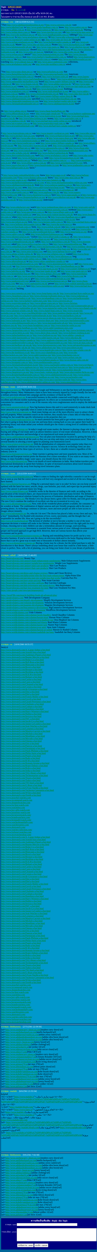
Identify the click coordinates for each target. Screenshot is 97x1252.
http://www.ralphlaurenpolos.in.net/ (58, 104)
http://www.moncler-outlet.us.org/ (66, 325)
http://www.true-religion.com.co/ (51, 254)
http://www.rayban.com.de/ (70, 357)
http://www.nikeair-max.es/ (22, 62)
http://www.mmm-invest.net (13, 528)
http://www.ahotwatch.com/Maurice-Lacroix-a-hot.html (25, 731)
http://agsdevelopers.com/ (12, 598)
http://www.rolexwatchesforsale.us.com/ (53, 278)
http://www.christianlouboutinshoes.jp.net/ (19, 365)
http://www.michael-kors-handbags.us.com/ (35, 377)
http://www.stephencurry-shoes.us (20, 1054)
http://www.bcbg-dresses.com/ (70, 276)
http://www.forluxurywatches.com (16, 832)
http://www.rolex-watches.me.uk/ (32, 145)
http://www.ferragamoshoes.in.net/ (64, 158)
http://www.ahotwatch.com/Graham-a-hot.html (21, 706)
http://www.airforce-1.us (16, 1086)
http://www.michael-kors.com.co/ (81, 222)
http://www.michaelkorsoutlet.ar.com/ (75, 59)
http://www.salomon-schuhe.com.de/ (17, 310)
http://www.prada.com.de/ (80, 367)
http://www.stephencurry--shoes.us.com (22, 1029)
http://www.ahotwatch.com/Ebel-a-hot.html (20, 694)
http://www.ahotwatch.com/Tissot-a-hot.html (21, 778)
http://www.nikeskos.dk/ (71, 338)
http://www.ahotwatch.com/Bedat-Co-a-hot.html (22, 660)
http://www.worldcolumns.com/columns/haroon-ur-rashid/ (26, 630)
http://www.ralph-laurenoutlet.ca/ (15, 338)
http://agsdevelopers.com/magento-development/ (22, 605)
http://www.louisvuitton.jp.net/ (48, 116)
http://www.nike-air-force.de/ (58, 39)
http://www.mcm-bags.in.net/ (16, 209)
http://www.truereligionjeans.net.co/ (32, 190)
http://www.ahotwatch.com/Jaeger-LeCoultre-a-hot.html (26, 724)
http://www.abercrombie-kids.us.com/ (31, 256)
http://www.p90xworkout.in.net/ (15, 113)
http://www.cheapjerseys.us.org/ (15, 372)
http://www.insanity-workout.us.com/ (52, 133)
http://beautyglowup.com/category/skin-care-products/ (25, 565)
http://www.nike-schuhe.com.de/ (15, 153)
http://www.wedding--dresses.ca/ (81, 246)
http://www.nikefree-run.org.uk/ (62, 197)
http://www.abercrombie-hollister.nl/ (61, 140)
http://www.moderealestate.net (14, 429)
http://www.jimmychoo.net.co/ (14, 165)
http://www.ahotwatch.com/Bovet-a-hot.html (21, 667)
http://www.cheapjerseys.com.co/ (36, 195)
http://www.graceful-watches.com (16, 797)
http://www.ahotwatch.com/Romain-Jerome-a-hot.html (25, 763)
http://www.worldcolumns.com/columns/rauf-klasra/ (24, 622)
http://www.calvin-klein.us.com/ (15, 333)
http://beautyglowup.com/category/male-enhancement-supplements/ (31, 561)
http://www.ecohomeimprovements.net (18, 543)
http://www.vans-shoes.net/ (13, 370)
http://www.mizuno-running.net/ (15, 49)
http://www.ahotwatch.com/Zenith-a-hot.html (21, 795)
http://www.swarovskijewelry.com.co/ (34, 59)
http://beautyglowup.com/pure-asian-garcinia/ (21, 580)
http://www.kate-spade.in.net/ (14, 180)
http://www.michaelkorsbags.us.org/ (34, 239)
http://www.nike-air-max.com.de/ (15, 96)
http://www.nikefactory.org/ (18, 207)
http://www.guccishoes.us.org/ (14, 222)
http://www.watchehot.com (13, 807)
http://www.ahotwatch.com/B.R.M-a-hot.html (21, 674)
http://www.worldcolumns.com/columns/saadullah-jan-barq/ (27, 632)
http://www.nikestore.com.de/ (39, 370)
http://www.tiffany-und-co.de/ (61, 212)
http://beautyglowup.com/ (12, 558)
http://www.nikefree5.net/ (12, 27)
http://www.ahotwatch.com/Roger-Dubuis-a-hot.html (24, 765)
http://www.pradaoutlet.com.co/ (76, 165)
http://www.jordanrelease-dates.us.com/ (53, 207)
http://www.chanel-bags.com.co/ (48, 310)
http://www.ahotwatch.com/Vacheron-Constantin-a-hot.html (27, 790)
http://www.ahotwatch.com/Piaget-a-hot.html (21, 756)
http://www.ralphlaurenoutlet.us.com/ (51, 343)
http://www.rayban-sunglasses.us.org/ (17, 42)
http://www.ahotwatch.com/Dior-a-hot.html (20, 692)
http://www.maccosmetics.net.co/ (15, 160)
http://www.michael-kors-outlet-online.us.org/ (51, 121)
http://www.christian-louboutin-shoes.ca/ (48, 296)
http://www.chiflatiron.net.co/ (30, 158)
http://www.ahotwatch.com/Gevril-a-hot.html (21, 699)
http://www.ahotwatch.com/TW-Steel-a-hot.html (22, 783)
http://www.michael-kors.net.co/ (54, 367)
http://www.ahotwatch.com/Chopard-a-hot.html (22, 684)
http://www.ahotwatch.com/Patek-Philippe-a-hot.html (24, 751)
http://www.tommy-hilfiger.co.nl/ (75, 269)
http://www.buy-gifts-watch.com (15, 810)
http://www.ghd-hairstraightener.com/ (53, 49)
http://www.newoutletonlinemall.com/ (17, 126)
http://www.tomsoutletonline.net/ (67, 244)
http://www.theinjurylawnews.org (16, 484)
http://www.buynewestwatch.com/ (16, 815)
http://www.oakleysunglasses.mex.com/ (55, 328)
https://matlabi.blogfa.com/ (21, 1107)
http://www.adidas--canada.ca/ (71, 335)
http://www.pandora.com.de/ (13, 121)
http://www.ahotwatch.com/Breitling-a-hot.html (22, 672)
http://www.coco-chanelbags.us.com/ (47, 352)
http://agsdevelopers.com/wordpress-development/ (23, 610)
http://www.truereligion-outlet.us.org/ (47, 286)
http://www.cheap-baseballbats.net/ (50, 111)
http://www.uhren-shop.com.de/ (44, 333)
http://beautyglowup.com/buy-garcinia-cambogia (22, 583)
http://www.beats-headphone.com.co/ (34, 325)
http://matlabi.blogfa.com (27, 1127)
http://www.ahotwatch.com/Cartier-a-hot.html (21, 679)
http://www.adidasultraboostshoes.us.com (23, 1037)
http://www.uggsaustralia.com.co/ (50, 148)
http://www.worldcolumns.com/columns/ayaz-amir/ (23, 627)
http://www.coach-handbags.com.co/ (34, 79)
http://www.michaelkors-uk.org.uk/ (16, 345)
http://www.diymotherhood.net (14, 521)
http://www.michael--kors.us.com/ (20, 136)
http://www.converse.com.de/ (59, 25)
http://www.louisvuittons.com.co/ (17, 133)
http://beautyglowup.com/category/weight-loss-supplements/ (27, 563)
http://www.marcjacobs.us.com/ (82, 340)
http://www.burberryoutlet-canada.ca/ (54, 42)
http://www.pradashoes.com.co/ (15, 91)
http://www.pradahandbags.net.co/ (68, 145)
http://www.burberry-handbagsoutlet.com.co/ (46, 57)
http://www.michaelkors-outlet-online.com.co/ (21, 259)
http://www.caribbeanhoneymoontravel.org (20, 437)
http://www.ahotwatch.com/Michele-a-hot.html (22, 733)
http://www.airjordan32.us (17, 1047)
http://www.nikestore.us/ (61, 256)
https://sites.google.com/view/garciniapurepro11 (22, 590)
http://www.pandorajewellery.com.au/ (17, 343)
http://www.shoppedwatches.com (15, 802)
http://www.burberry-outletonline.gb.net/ (19, 308)
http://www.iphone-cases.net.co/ (44, 303)
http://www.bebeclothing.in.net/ (33, 118)
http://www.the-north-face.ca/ (59, 224)
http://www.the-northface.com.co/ (50, 64)
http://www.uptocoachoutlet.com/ (53, 74)
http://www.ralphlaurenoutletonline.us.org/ (76, 79)
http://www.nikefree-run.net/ (77, 47)
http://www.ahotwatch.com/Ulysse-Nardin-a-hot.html (24, 788)
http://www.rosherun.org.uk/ (74, 318)
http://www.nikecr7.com (16, 1052)
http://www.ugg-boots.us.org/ (45, 269)
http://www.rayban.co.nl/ (46, 357)
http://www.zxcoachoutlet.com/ (69, 377)
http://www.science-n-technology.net (17, 444)
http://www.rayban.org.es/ (12, 54)
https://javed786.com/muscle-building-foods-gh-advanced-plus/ (29, 595)
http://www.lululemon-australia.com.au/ (50, 209)
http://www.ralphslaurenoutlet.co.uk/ (56, 375)
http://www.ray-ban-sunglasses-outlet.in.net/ (56, 219)
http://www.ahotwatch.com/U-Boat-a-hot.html (21, 785)
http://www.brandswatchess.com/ (15, 817)
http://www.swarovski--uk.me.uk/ (16, 347)
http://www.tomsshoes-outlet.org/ (28, 150)
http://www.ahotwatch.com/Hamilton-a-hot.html (22, 709)
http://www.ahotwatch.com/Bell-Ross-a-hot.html (22, 662)
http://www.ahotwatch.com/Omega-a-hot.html (21, 741)
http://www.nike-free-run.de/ (76, 94)
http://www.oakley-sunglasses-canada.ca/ (47, 261)
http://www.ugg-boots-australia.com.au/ (18, 229)
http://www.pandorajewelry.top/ (15, 281)
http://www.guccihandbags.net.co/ (66, 217)
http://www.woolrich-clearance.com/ (33, 276)
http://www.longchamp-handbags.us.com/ (19, 328)
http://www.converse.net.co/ (60, 301)
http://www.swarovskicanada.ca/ (15, 303)
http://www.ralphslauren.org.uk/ (34, 283)
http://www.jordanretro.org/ (77, 227)
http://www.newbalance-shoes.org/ (32, 37)
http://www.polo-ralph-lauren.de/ (68, 30)
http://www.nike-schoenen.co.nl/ (65, 37)
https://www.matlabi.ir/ (24, 1115)
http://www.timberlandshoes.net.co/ (16, 335)
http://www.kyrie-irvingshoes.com (20, 1062)
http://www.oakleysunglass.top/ (37, 355)
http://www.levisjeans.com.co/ (79, 330)
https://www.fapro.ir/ (23, 1109)
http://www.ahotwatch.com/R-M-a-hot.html (20, 761)
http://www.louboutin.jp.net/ (13, 320)
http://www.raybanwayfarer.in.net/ (60, 136)
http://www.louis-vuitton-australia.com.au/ (73, 283)
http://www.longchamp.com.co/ (66, 355)
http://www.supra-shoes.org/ (61, 138)
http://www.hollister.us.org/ (45, 335)
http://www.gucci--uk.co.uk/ (13, 286)
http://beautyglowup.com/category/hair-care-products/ (25, 568)
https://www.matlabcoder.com (14, 1120)
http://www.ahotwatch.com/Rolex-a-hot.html (21, 768)
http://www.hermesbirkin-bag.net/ (16, 274)
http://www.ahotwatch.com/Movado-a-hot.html (22, 738)
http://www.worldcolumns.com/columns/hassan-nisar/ (25, 617)
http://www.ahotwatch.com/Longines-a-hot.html (22, 728)
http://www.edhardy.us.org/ (13, 269)
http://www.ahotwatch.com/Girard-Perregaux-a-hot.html (26, 701)
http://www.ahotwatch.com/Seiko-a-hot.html (20, 770)
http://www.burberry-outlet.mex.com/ (30, 301)
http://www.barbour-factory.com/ (61, 251)
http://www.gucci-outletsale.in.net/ (32, 217)
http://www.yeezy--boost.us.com (19, 1042)
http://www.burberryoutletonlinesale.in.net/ (33, 315)
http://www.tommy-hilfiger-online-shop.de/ (54, 96)
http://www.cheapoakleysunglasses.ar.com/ (20, 101)
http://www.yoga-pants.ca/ (48, 47)
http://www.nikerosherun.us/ (13, 261)
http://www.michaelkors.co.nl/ (71, 44)
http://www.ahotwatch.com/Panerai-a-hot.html (21, 746)
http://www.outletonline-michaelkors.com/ (19, 81)
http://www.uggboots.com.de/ (47, 192)
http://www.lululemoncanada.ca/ (26, 140)
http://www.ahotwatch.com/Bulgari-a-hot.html (21, 677)
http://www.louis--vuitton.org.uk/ (44, 372)
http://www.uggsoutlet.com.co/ (68, 118)
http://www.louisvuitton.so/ (39, 30)
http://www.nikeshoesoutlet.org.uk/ (16, 89)
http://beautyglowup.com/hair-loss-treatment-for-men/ (25, 588)
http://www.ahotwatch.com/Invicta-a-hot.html (21, 716)
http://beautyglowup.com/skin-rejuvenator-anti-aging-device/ (28, 585)
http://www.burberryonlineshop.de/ (53, 153)
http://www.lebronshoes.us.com (19, 1066)
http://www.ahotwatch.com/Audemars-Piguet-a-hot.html (26, 655)
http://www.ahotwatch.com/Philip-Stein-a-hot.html (23, 753)
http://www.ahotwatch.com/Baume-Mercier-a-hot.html (25, 657)
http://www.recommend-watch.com (16, 800)
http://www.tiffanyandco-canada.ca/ (54, 237)
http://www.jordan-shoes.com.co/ (15, 32)
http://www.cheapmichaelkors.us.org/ (28, 197)
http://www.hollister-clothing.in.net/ (74, 333)
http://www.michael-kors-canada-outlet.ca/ (57, 126)
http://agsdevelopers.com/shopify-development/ (22, 600)
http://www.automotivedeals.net (15, 407)
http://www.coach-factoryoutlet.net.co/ (18, 143)
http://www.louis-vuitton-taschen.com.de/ (55, 214)
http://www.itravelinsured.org (14, 461)
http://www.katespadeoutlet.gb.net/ (53, 323)
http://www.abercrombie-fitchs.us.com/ (77, 372)
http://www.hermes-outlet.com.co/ (48, 222)
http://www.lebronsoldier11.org (19, 1084)
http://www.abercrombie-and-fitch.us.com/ (41, 306)
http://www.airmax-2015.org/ (48, 274)
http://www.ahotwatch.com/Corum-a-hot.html (21, 687)
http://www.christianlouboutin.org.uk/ (42, 94)
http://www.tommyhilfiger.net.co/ (16, 148)
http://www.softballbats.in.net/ (14, 246)
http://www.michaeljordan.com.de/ (47, 246)
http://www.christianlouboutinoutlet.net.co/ (20, 104)
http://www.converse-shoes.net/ (40, 320)
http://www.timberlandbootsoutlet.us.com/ (19, 264)
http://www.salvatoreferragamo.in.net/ (79, 345)
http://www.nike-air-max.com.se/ (36, 44)
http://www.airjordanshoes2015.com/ (66, 163)
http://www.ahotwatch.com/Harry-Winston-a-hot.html (25, 711)
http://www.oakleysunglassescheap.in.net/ (46, 187)
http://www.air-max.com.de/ (80, 343)
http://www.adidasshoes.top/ (43, 347)
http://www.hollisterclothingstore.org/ (47, 234)
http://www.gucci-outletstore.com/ (53, 62)
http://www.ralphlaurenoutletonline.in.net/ (25, 25)
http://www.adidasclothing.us (18, 1044)
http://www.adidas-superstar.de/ (57, 84)
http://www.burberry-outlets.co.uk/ (16, 318)
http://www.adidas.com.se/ (12, 30)
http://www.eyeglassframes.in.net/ (31, 266)
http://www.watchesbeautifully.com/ (17, 822)
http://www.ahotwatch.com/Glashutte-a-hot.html (22, 704)
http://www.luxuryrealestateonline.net (17, 419)
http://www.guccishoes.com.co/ (30, 212)
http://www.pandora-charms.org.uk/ (63, 313)
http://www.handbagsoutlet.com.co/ (53, 35)
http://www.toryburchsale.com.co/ (16, 227)
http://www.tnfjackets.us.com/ (50, 71)
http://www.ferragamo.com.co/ (14, 362)
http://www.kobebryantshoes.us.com (21, 1071)
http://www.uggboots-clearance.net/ (51, 340)
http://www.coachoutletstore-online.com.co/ (66, 259)
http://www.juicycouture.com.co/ (15, 123)
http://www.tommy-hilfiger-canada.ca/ (57, 143)
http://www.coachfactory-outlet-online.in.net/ (21, 39)
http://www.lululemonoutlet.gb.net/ (16, 47)
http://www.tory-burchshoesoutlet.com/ (72, 320)
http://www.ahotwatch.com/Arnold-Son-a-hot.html (23, 652)
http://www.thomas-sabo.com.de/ (74, 360)
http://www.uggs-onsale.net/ (48, 113)
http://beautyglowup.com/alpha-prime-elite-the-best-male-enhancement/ (33, 575)
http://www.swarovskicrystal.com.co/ (49, 123)
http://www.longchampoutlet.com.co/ (17, 76)
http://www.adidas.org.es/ (15, 111)
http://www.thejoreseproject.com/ (47, 345)
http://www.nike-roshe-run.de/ (66, 52)
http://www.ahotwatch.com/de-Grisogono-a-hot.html (24, 689)
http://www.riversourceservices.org (16, 454)
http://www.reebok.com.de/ (49, 227)
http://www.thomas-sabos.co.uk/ (33, 177)
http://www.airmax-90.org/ (18, 116)
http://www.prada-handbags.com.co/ (42, 27)
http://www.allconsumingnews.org (16, 503)
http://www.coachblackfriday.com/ (32, 313)
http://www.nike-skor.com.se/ (68, 177)
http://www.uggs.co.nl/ (56, 175)
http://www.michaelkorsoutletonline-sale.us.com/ (22, 182)
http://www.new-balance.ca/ (49, 180)
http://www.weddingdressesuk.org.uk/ (17, 241)
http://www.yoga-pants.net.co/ (74, 271)
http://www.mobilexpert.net (13, 397)
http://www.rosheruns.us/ (77, 296)
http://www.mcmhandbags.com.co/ (46, 298)
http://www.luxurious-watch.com (15, 812)
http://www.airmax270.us (16, 1064)
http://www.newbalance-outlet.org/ (16, 64)
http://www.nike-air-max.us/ (31, 52)
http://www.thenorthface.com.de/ (55, 241)
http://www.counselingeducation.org (17, 476)
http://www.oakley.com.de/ (13, 234)
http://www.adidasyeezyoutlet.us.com (21, 1034)
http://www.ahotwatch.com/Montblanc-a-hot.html (23, 736)
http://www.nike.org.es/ (85, 133)
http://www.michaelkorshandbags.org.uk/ (58, 99)
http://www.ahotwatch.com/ (13, 827)
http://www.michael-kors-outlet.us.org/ (77, 293)
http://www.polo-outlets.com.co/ (52, 160)
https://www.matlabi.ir (24, 1097)
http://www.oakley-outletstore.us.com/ (41, 86)
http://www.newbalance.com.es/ (54, 155)
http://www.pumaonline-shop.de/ (66, 370)
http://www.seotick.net (11, 390)
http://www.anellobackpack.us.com (20, 1032)
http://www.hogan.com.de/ (27, 84)
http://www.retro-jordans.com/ (29, 251)
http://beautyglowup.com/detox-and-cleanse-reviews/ (24, 573)
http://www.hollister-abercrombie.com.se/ (23, 224)
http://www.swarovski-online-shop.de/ (18, 357)
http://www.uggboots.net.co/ (26, 367)
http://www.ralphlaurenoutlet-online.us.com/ (35, 382)
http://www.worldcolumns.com (14, 612)
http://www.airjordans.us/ (63, 190)
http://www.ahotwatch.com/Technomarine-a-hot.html (24, 775)
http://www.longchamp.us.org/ (73, 232)
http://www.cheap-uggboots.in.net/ (16, 360)
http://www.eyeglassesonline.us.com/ (17, 350)
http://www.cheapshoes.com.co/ (15, 296)
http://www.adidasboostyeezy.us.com (21, 1079)
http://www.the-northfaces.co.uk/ (15, 352)
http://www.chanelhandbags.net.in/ (65, 266)
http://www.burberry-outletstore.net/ (79, 113)
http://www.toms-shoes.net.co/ (19, 71)
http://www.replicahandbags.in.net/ (53, 91)
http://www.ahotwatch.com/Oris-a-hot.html (20, 743)
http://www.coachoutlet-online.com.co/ (56, 365)
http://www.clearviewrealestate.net (16, 412)
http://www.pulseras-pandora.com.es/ (56, 185)
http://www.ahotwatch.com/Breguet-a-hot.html (21, 669)
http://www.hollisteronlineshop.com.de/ (48, 330)
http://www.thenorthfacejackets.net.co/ (18, 74)
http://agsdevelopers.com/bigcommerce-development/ (24, 607)
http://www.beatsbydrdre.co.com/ (44, 165)
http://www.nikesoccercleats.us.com (21, 1049)
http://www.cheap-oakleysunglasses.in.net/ (20, 379)
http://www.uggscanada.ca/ (68, 195)
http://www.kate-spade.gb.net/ (43, 271)
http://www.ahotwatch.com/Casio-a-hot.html (20, 682)
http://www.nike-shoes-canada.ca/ (31, 138)
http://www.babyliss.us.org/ (13, 271)
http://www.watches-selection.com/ (16, 830)
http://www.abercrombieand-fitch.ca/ (38, 232)
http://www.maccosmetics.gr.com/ (16, 293)
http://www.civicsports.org (12, 499)
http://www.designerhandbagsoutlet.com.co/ (20, 375)
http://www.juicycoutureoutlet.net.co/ (77, 306)
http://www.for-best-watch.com (15, 805)
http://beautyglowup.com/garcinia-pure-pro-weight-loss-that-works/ (31, 578)
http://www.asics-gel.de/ (84, 207)
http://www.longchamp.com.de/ (45, 293)
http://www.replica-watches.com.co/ (33, 244)
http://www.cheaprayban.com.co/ (15, 330)
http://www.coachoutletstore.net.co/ (51, 281)
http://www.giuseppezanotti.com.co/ (58, 264)
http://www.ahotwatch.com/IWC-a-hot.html (20, 719)
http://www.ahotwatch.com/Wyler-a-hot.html (21, 793)
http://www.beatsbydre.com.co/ (48, 350)
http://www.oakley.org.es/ (76, 27)
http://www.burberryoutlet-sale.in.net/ (60, 101)
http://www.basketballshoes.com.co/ (17, 219)
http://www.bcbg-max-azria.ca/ (80, 32)
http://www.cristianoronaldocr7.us (20, 1057)
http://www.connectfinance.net (14, 491)
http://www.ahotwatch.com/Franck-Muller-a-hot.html (24, 696)
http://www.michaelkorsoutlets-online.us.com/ (66, 182)
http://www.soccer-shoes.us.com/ (46, 318)
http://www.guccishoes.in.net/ (70, 347)
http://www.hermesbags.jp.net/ (50, 89)
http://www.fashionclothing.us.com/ (48, 54)
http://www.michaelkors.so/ (66, 239)
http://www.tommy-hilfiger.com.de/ (60, 81)
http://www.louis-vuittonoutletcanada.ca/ (22, 249)
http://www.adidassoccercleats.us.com (22, 1059)
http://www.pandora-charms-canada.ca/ (18, 340)
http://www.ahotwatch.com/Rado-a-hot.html (20, 758)
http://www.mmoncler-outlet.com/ (52, 308)
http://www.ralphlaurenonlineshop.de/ (17, 185)
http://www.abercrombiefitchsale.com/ (18, 155)
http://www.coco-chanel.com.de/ (82, 308)
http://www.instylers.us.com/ (49, 32)
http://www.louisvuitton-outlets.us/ (16, 214)
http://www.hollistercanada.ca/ (45, 360)
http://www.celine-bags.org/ (58, 249)
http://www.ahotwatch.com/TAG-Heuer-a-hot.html (23, 773)
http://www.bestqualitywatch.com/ (16, 820)
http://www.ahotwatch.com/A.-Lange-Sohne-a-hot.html (25, 650)
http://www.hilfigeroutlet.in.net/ (15, 168)
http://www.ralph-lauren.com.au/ (45, 338)
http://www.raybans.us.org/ (31, 200)
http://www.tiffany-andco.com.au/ (31, 163)
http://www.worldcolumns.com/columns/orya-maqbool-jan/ (27, 620)
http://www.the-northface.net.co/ (20, 35)
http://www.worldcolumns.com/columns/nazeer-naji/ (24, 625)
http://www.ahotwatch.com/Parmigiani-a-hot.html (23, 748)
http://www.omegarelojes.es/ (68, 382)
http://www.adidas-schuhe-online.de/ (17, 254)
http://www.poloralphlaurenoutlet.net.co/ (19, 323)
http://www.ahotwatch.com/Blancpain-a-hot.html (22, 664)
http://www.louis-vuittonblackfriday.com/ (21, 175)
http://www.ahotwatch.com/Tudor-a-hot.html (21, 780)
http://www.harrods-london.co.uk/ (16, 298)
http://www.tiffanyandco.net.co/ (15, 192)
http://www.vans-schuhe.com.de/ (76, 350)
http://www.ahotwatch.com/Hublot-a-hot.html (21, 714)
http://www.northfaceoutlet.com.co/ (44, 362)
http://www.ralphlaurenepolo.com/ (16, 99)
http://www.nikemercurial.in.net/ (15, 237)
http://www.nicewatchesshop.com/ (16, 834)
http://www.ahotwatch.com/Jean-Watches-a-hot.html (24, 726)
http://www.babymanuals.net (13, 513)
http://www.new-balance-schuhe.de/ (55, 229)
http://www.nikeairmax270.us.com (20, 1076)
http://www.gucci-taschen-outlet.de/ (55, 379)
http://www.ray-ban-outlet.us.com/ (76, 86)
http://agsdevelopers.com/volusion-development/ (22, 602)
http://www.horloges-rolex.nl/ (55, 76)
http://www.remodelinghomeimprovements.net (21, 535)
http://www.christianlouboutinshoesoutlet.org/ (68, 150)
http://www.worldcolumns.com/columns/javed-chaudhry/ (26, 615)
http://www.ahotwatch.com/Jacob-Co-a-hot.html (22, 721)
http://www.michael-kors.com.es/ (15, 278)
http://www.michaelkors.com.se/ (67, 315)
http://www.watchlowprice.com (15, 825)
